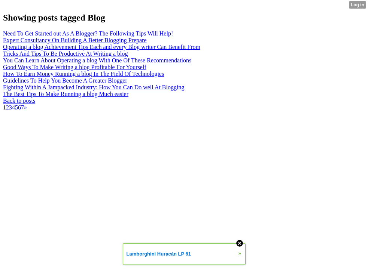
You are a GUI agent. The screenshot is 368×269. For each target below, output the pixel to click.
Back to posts (19, 101)
